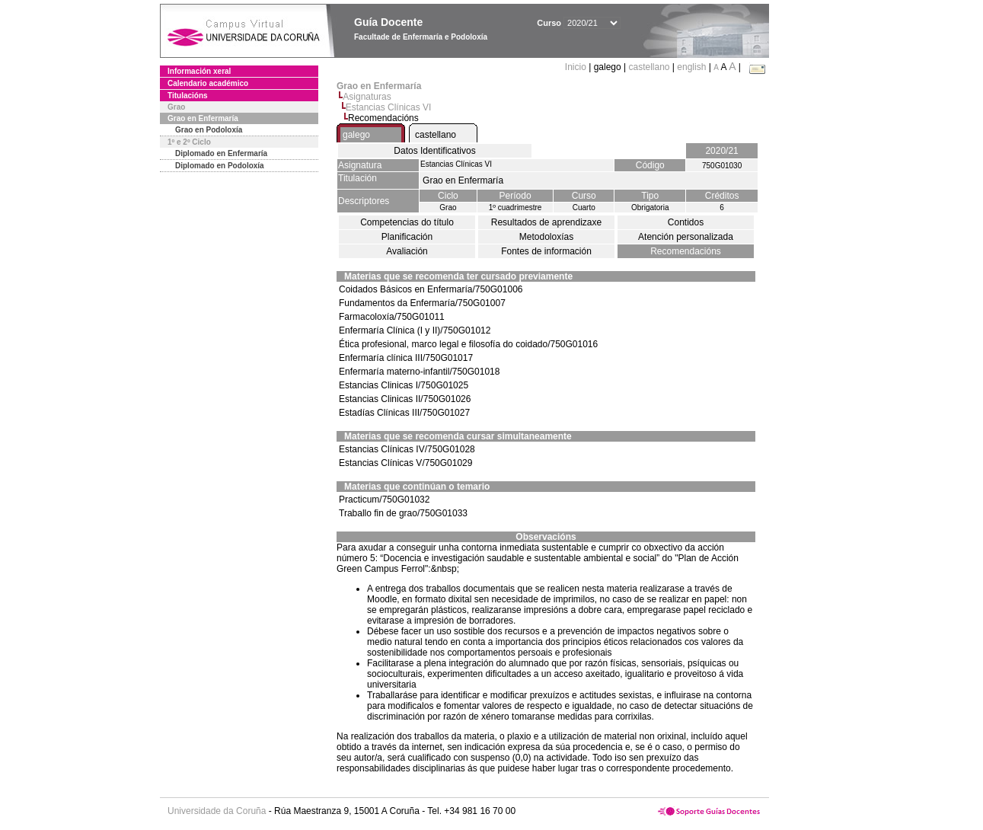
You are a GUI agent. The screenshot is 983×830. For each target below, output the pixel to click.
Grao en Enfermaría (203, 118)
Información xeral (199, 71)
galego (356, 134)
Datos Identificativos (434, 150)
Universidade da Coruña (217, 811)
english (691, 67)
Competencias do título (407, 222)
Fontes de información (546, 251)
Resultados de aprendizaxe (546, 222)
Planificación (406, 236)
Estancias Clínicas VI (389, 107)
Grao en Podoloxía (208, 130)
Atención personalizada (685, 236)
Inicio (577, 67)
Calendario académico (208, 83)
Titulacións (188, 95)
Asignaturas (367, 96)
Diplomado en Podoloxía (219, 165)
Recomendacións (685, 251)
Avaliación (406, 251)
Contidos (686, 222)
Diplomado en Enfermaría (221, 153)
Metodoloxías (546, 236)
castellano (648, 67)
